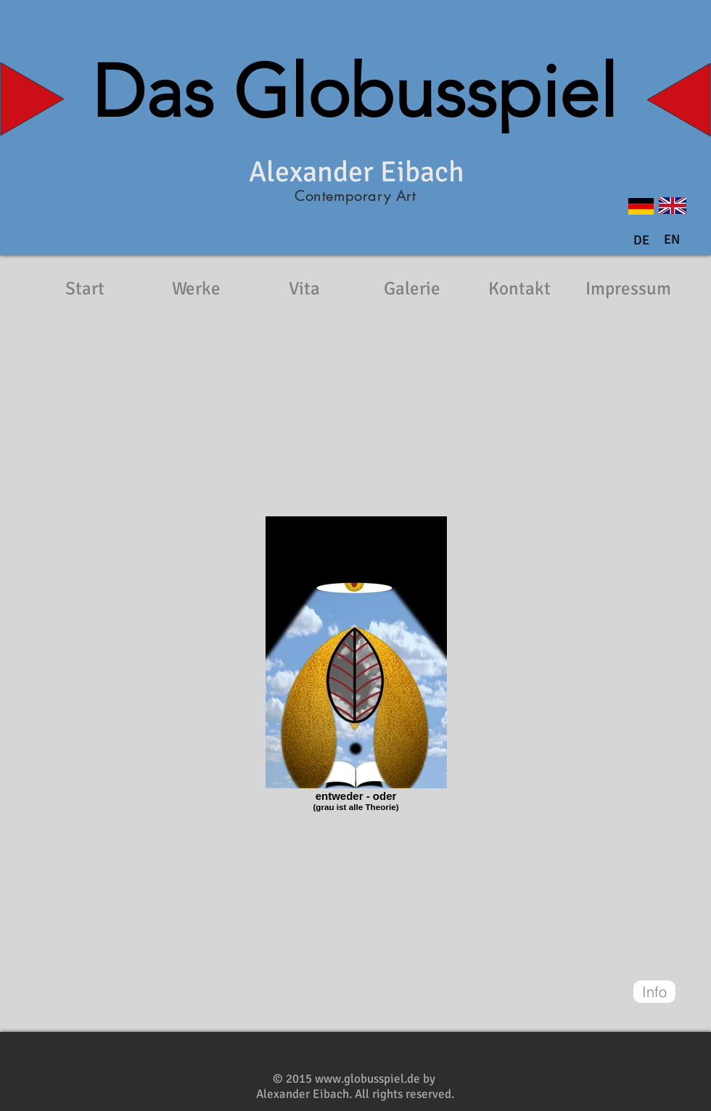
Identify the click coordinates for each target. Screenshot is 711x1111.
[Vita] (304, 288)
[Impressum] (628, 288)
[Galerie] (412, 288)
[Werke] (196, 288)
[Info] (654, 991)
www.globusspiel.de (367, 1078)
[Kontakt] (519, 288)
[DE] (641, 240)
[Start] (85, 288)
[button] (671, 240)
